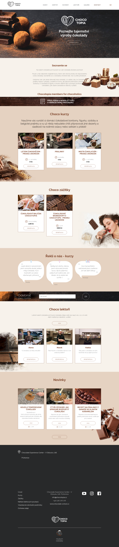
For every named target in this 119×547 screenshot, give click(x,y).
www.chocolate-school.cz (59, 504)
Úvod (20, 492)
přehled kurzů (73, 42)
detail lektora (31, 359)
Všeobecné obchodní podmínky (30, 505)
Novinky (65, 5)
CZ (110, 5)
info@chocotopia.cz (59, 497)
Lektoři (76, 5)
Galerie (86, 5)
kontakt (97, 5)
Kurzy (45, 5)
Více (59, 437)
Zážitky (55, 5)
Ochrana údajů (23, 508)
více (59, 323)
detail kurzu (31, 166)
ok (86, 296)
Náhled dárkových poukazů (28, 502)
